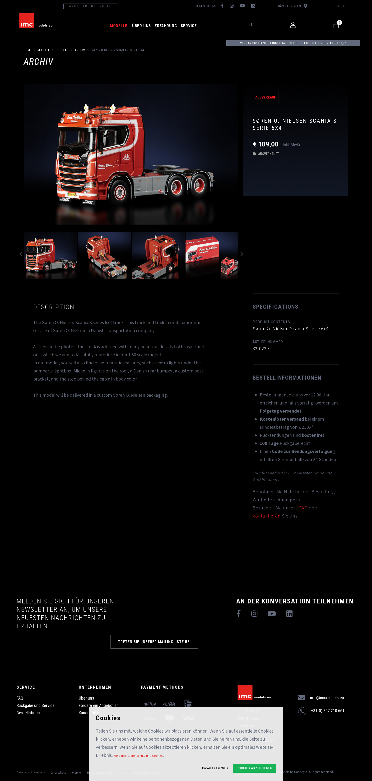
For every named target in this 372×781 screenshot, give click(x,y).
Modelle (122, 25)
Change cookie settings (31, 772)
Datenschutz (58, 772)
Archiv (79, 50)
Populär (62, 50)
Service (193, 25)
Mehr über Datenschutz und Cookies (138, 755)
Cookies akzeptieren (254, 768)
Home (28, 50)
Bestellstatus (28, 712)
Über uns (145, 25)
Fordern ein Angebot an (99, 705)
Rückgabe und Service (36, 705)
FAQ (303, 508)
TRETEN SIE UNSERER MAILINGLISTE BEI (154, 642)
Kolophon (76, 772)
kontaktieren (267, 516)
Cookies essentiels (215, 768)
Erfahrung (170, 25)
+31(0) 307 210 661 (321, 711)
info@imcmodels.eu (321, 697)
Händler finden (299, 6)
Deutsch (347, 6)
